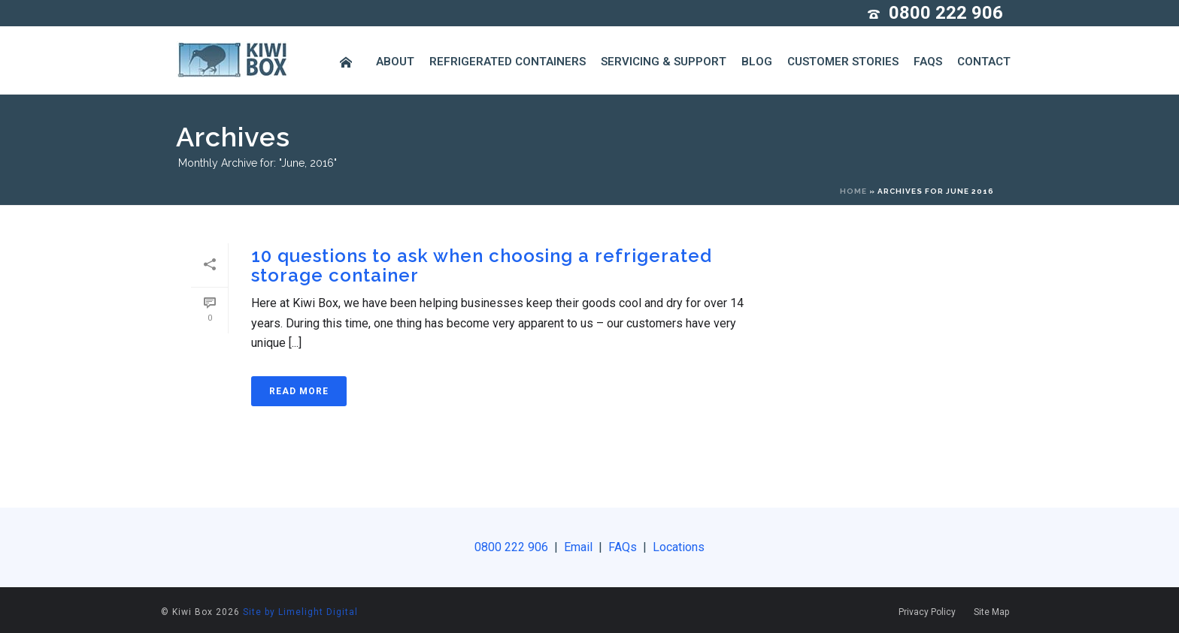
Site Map (991, 612)
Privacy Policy (927, 612)
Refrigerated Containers (507, 61)
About (395, 61)
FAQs (928, 61)
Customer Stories (843, 61)
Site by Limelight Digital (300, 612)
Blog (756, 61)
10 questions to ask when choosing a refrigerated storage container (481, 265)
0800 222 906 (946, 12)
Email (578, 547)
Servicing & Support (663, 61)
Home (853, 191)
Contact (984, 61)
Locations (677, 547)
